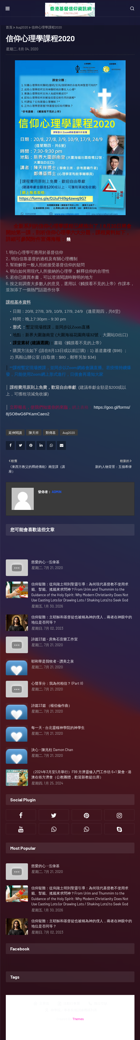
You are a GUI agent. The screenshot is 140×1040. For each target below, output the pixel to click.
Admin (56, 492)
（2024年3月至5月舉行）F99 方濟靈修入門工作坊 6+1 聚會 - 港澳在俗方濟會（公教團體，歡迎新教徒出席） (81, 775)
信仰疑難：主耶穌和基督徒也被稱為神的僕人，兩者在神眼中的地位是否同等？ (81, 620)
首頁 (9, 27)
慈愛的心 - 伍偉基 (45, 562)
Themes (78, 1019)
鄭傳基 (51, 432)
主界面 (41, 1003)
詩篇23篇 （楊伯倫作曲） (51, 705)
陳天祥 (34, 432)
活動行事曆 (68, 1003)
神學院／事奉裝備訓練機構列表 (71, 1010)
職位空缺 (97, 1003)
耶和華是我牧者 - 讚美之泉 (52, 661)
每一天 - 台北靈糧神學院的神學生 (58, 727)
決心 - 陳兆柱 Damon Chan (52, 749)
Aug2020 (22, 27)
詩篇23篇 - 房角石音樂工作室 (54, 639)
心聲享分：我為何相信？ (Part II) (57, 683)
